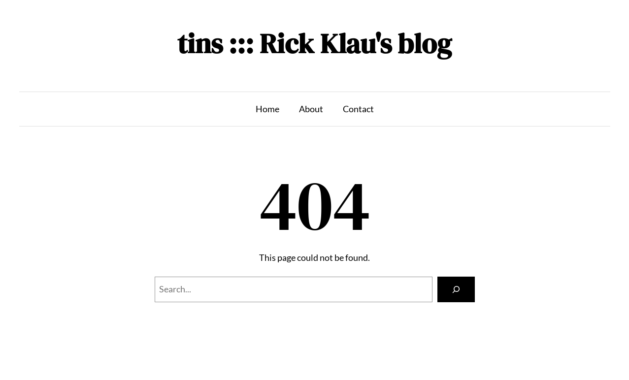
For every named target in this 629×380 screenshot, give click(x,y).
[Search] (456, 289)
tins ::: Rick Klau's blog (314, 44)
